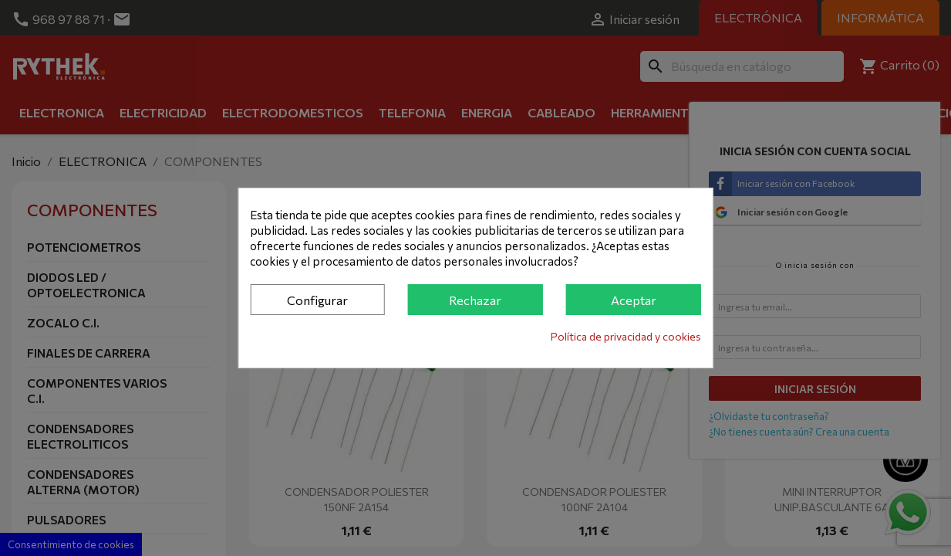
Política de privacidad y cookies (626, 336)
